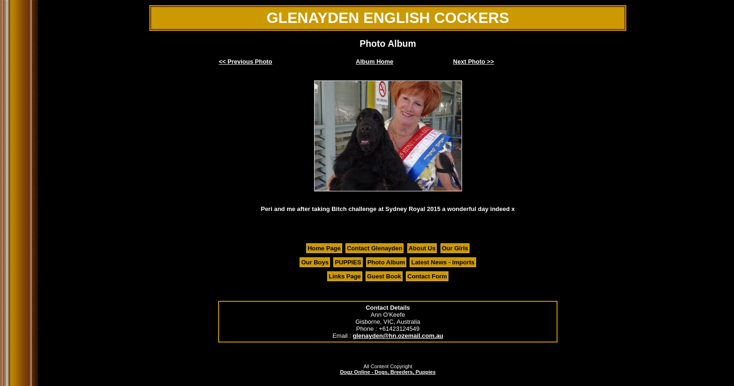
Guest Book (384, 276)
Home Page (324, 248)
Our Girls (455, 248)
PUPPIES (348, 262)
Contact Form (427, 276)
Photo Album (386, 262)
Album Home (374, 61)
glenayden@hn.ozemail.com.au (398, 335)
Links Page (345, 276)
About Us (422, 248)
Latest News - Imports (442, 262)
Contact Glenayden (374, 248)
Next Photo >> (473, 61)
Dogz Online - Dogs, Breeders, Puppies (387, 372)
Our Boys (315, 262)
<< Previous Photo (245, 61)
